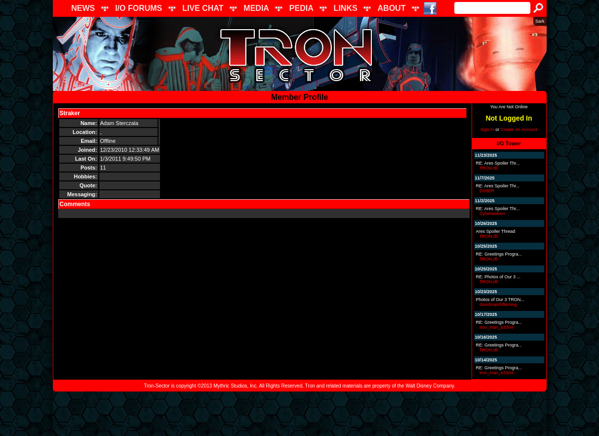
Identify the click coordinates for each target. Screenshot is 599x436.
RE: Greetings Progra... (499, 254)
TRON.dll (488, 168)
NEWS (83, 8)
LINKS (346, 8)
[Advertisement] (299, 414)
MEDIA (256, 8)
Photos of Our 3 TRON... (500, 299)
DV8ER (486, 190)
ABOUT (392, 8)
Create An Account (519, 129)
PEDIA (301, 8)
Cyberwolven (492, 213)
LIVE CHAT (202, 8)
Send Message (103, 113)
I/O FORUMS (138, 8)
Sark (540, 21)
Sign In (487, 129)
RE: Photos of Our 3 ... (498, 276)
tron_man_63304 (496, 327)
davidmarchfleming (498, 304)
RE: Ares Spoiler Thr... (498, 163)
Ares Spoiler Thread (496, 231)
